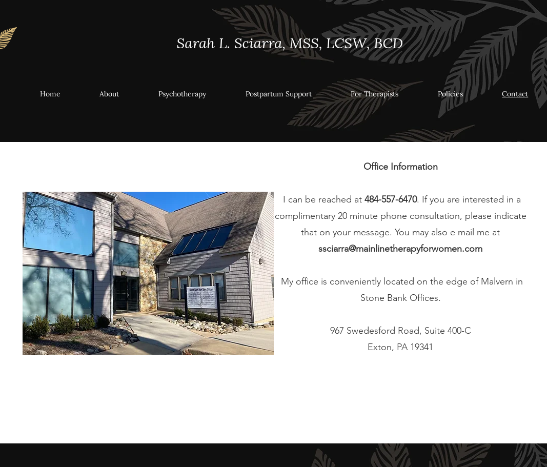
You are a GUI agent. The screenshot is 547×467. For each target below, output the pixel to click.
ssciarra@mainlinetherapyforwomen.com (400, 248)
